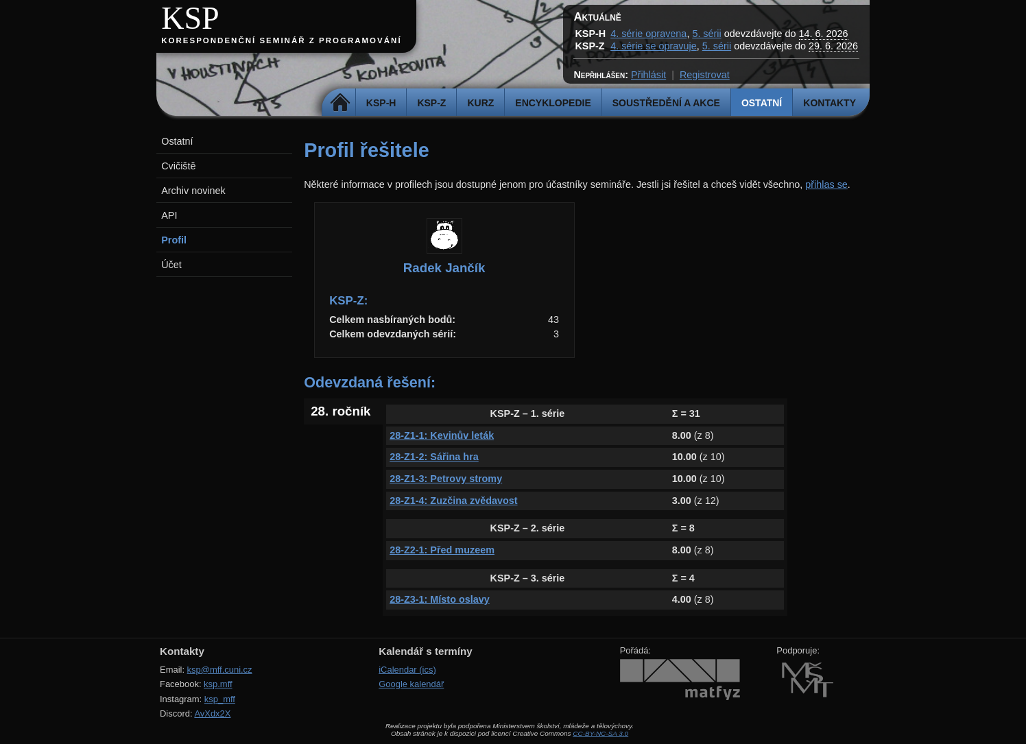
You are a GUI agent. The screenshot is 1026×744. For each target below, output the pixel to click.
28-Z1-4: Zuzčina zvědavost (453, 500)
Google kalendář (411, 684)
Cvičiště (178, 165)
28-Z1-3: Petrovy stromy (446, 478)
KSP (190, 18)
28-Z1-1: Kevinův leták (442, 435)
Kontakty (829, 102)
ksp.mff (218, 684)
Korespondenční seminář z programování (281, 40)
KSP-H (381, 102)
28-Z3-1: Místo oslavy (440, 599)
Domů (340, 102)
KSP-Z (431, 102)
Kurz (480, 102)
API (169, 215)
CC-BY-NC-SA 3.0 (600, 733)
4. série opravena (648, 33)
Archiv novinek (193, 190)
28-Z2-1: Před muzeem (442, 549)
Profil (174, 240)
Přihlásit (648, 74)
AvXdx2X (212, 713)
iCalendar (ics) (407, 669)
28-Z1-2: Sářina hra (434, 456)
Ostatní (761, 102)
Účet (171, 264)
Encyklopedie (552, 102)
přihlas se (826, 184)
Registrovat (705, 74)
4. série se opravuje (653, 45)
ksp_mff (219, 699)
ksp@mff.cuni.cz (219, 669)
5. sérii (706, 33)
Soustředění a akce (666, 102)
